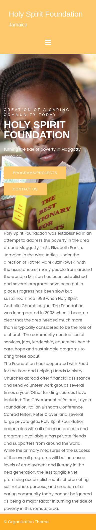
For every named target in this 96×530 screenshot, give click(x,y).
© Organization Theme (26, 522)
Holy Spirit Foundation (46, 14)
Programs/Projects (35, 173)
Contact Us (25, 189)
